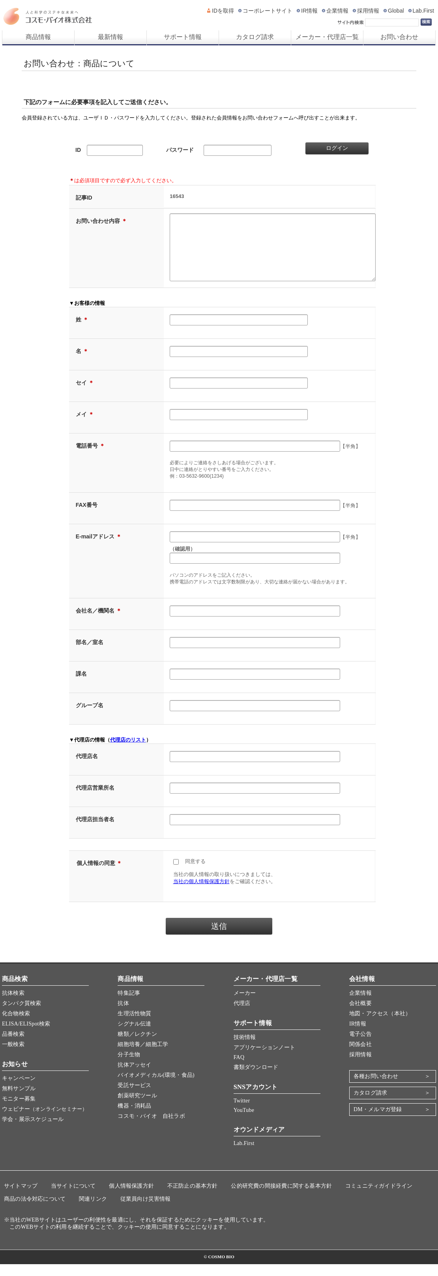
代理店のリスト (128, 752)
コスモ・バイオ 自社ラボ (151, 1128)
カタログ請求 (255, 37)
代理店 (242, 1015)
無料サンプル (19, 1100)
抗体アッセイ (134, 1077)
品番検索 (13, 1046)
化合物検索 (16, 1025)
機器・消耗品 (134, 1118)
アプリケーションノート (264, 1059)
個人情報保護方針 (131, 1198)
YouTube (244, 1122)
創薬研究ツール (137, 1107)
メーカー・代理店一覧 (327, 37)
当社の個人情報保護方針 (201, 893)
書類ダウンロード (256, 1079)
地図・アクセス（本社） (380, 1025)
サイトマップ (20, 1198)
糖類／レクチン (137, 1046)
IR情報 (309, 10)
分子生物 (129, 1066)
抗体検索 (13, 1005)
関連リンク (93, 1211)
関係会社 (360, 1056)
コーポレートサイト (267, 10)
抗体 (123, 1015)
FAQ (239, 1069)
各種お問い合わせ (376, 1088)
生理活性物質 (134, 1025)
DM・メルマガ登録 (378, 1121)
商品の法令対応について (35, 1211)
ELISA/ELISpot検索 (26, 1036)
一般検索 (13, 1056)
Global (396, 10)
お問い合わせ (399, 37)
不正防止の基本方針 (192, 1198)
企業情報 (337, 10)
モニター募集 (19, 1110)
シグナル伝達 (134, 1036)
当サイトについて (73, 1198)
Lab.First (423, 10)
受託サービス (134, 1097)
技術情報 (245, 1049)
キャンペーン (19, 1090)
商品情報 (38, 37)
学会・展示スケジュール (33, 1131)
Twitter (242, 1112)
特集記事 (129, 1005)
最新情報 (110, 37)
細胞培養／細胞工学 (143, 1056)
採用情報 (368, 10)
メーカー (245, 1005)
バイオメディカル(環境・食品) (156, 1087)
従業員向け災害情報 (145, 1211)
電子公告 (360, 1046)
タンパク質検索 (21, 1015)
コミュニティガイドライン (379, 1198)
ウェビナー (44, 1121)
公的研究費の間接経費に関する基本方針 (281, 1198)
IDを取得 (223, 10)
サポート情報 (183, 37)
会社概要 (360, 1015)
